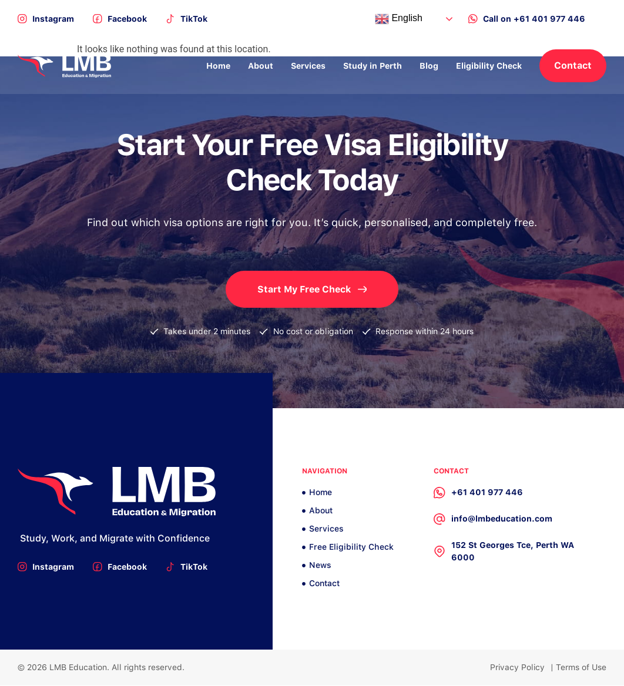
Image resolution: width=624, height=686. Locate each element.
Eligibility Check (489, 65)
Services (308, 65)
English (398, 19)
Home (218, 65)
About (260, 65)
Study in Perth (372, 65)
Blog (429, 65)
